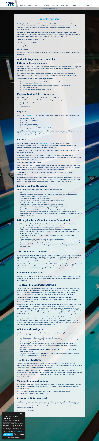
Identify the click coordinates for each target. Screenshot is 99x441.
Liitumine (55, 5)
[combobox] (21, 414)
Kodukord (38, 5)
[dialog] (13, 425)
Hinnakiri (46, 5)
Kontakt (81, 5)
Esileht (22, 5)
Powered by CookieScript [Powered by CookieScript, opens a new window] (13, 437)
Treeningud (65, 5)
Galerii (74, 5)
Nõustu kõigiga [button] (8, 434)
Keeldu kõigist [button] (19, 434)
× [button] (23, 413)
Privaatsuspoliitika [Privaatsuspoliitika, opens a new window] (18, 431)
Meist (29, 5)
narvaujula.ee (70, 26)
